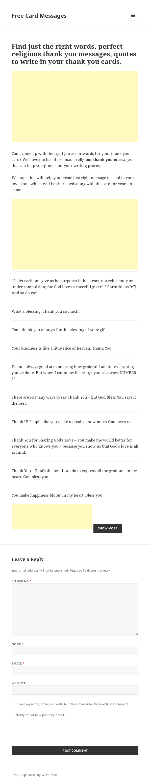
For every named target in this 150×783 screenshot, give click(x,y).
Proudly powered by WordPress (34, 775)
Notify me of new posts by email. (40, 715)
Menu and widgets (133, 20)
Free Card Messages (39, 15)
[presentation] (50, 730)
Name (18, 644)
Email (18, 663)
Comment (21, 581)
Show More (107, 528)
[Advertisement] (75, 106)
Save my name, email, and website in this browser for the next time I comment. (73, 704)
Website (19, 683)
